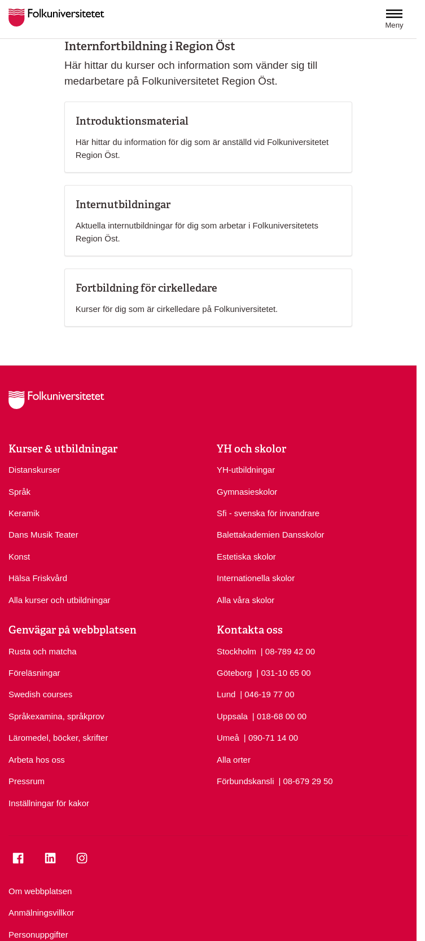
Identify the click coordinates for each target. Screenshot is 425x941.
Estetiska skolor (246, 556)
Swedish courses (40, 694)
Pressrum (26, 781)
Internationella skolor (256, 578)
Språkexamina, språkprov (56, 716)
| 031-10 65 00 (283, 672)
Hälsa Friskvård (37, 578)
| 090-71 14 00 (271, 737)
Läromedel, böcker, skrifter (58, 737)
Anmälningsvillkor (41, 912)
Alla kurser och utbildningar (59, 600)
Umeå (228, 737)
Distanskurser (34, 469)
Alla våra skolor (245, 600)
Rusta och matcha (42, 651)
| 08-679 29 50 (305, 780)
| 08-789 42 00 (288, 650)
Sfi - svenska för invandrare (268, 513)
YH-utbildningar (246, 469)
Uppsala (232, 716)
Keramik (24, 513)
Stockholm (236, 651)
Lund (226, 694)
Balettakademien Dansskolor (271, 534)
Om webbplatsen (40, 891)
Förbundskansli (245, 781)
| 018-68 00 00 (279, 715)
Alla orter (234, 759)
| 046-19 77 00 (267, 693)
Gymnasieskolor (247, 491)
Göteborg (234, 673)
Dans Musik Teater (43, 534)
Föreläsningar (34, 673)
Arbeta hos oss (36, 759)
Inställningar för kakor (48, 803)
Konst (19, 556)
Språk (19, 491)
